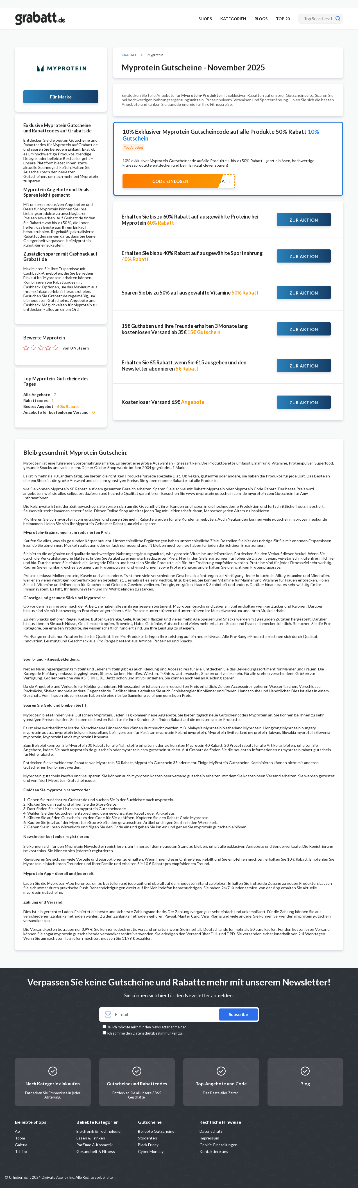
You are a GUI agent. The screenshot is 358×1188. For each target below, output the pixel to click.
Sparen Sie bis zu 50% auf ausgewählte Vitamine (190, 292)
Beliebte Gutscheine (156, 1131)
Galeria (21, 1144)
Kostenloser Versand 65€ (163, 402)
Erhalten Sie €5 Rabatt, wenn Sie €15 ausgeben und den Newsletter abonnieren (184, 365)
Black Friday (148, 1144)
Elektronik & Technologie (98, 1131)
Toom (20, 1138)
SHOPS (205, 18)
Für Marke (61, 96)
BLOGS (261, 18)
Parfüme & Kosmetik (94, 1144)
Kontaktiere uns (214, 1151)
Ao (17, 1131)
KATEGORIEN (233, 18)
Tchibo (21, 1151)
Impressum (209, 1138)
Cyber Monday (151, 1151)
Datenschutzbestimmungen (155, 1033)
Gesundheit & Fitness (95, 1151)
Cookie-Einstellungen (218, 1144)
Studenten (147, 1138)
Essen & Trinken (90, 1138)
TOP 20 (283, 18)
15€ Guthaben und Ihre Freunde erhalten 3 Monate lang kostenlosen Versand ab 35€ (185, 329)
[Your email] (179, 1014)
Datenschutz (211, 1131)
